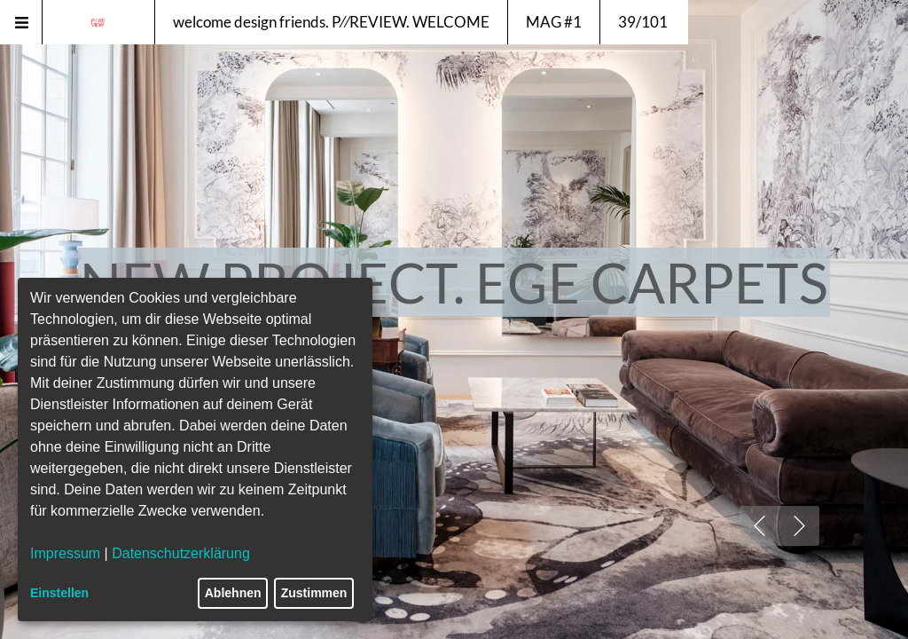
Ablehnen (233, 593)
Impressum (65, 553)
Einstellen (59, 593)
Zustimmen (314, 593)
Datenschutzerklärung (181, 553)
